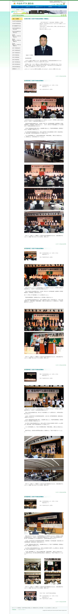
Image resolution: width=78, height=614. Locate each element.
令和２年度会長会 (15, 59)
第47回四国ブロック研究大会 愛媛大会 (16, 44)
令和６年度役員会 (15, 55)
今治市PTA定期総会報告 (17, 21)
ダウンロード (61, 6)
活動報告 (50, 6)
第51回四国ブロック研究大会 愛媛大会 (16, 40)
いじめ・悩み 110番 (57, 4)
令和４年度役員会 (15, 57)
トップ (16, 6)
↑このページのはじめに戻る (60, 76)
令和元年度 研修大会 (16, 66)
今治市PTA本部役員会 (16, 23)
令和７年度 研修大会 (16, 61)
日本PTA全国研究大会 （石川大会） (16, 29)
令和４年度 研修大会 (16, 64)
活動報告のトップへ (16, 68)
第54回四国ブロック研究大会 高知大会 (16, 35)
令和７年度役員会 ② (16, 50)
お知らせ (28, 6)
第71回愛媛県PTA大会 (16, 25)
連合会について (39, 6)
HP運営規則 (14, 609)
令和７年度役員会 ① (16, 52)
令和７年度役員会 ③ (16, 48)
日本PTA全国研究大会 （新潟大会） (16, 32)
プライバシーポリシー (22, 609)
